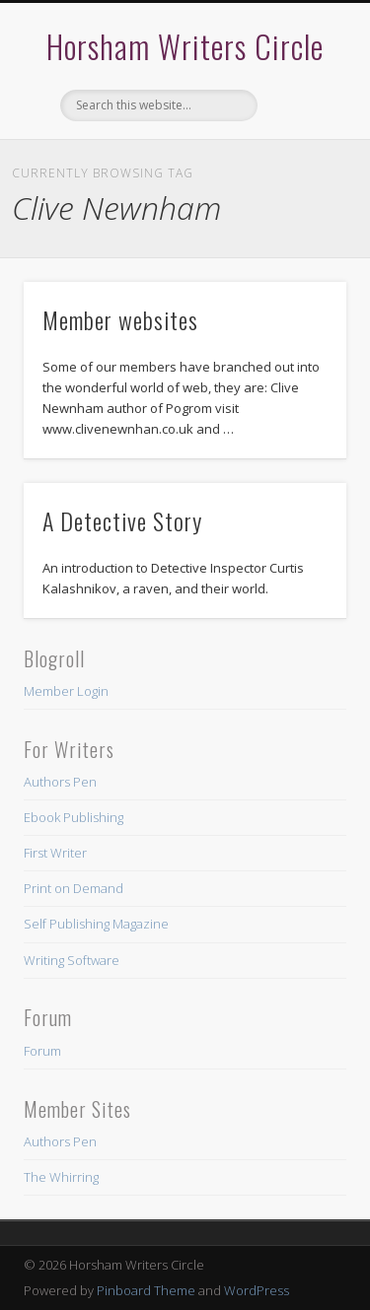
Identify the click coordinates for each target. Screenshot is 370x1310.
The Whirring (61, 1177)
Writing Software (71, 960)
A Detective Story (122, 520)
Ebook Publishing (73, 817)
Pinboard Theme (146, 1290)
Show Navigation (299, 176)
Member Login (66, 691)
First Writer (55, 853)
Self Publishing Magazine (96, 923)
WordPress (256, 1290)
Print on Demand (73, 888)
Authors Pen (60, 782)
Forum (42, 1051)
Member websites (120, 319)
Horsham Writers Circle (185, 46)
